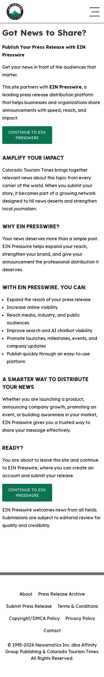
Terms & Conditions (77, 606)
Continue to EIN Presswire (27, 135)
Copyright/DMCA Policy (34, 618)
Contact (52, 630)
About (25, 594)
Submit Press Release (29, 606)
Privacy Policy (80, 618)
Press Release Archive (61, 594)
